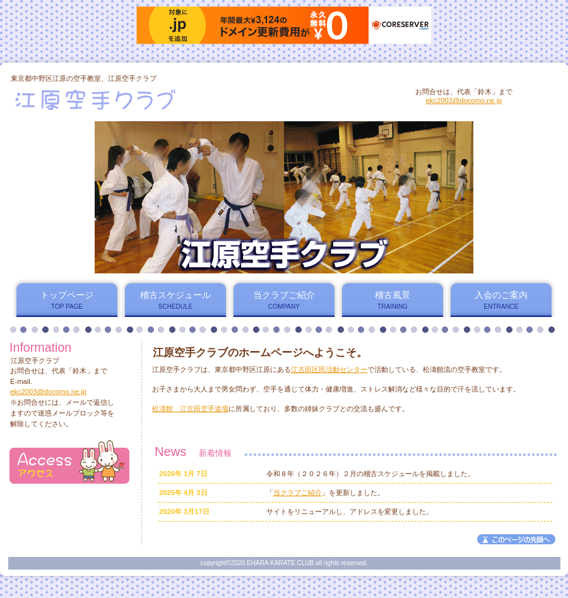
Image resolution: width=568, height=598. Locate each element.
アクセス (69, 462)
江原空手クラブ (163, 99)
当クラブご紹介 (297, 492)
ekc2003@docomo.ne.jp (464, 100)
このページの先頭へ (516, 539)
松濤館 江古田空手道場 (190, 408)
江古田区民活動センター (329, 369)
